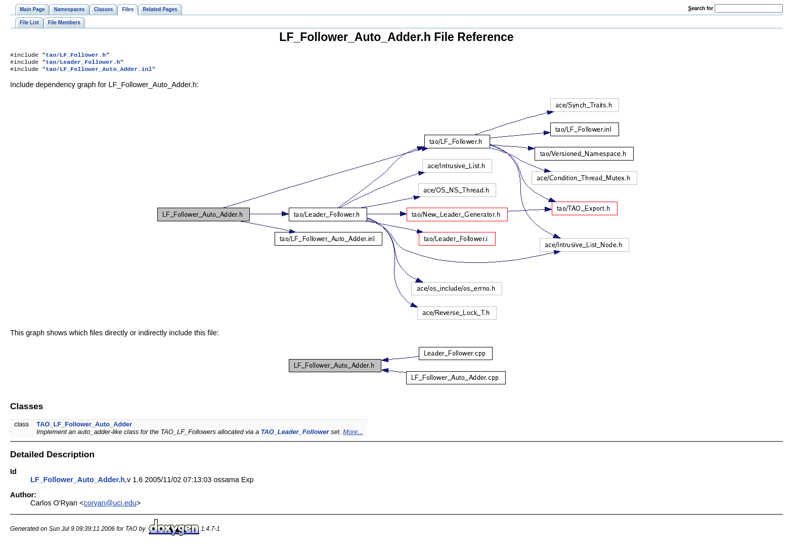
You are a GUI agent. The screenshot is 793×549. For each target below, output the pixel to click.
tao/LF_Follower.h (76, 56)
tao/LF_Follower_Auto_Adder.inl (99, 72)
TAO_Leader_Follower (295, 435)
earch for (701, 8)
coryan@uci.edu (110, 506)
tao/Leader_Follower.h (83, 64)
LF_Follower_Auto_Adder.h (77, 483)
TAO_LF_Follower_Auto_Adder (84, 427)
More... (353, 435)
